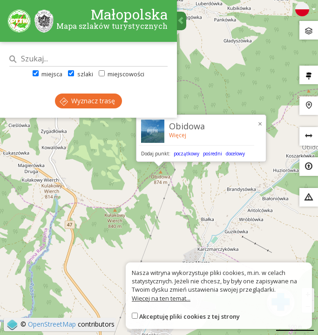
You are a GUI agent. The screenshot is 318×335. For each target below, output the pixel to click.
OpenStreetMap (52, 324)
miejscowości (121, 74)
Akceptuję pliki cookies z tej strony (189, 316)
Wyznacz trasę (87, 100)
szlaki (80, 74)
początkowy (186, 153)
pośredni (212, 153)
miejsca (47, 74)
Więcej (177, 135)
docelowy (235, 153)
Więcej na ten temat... (161, 298)
